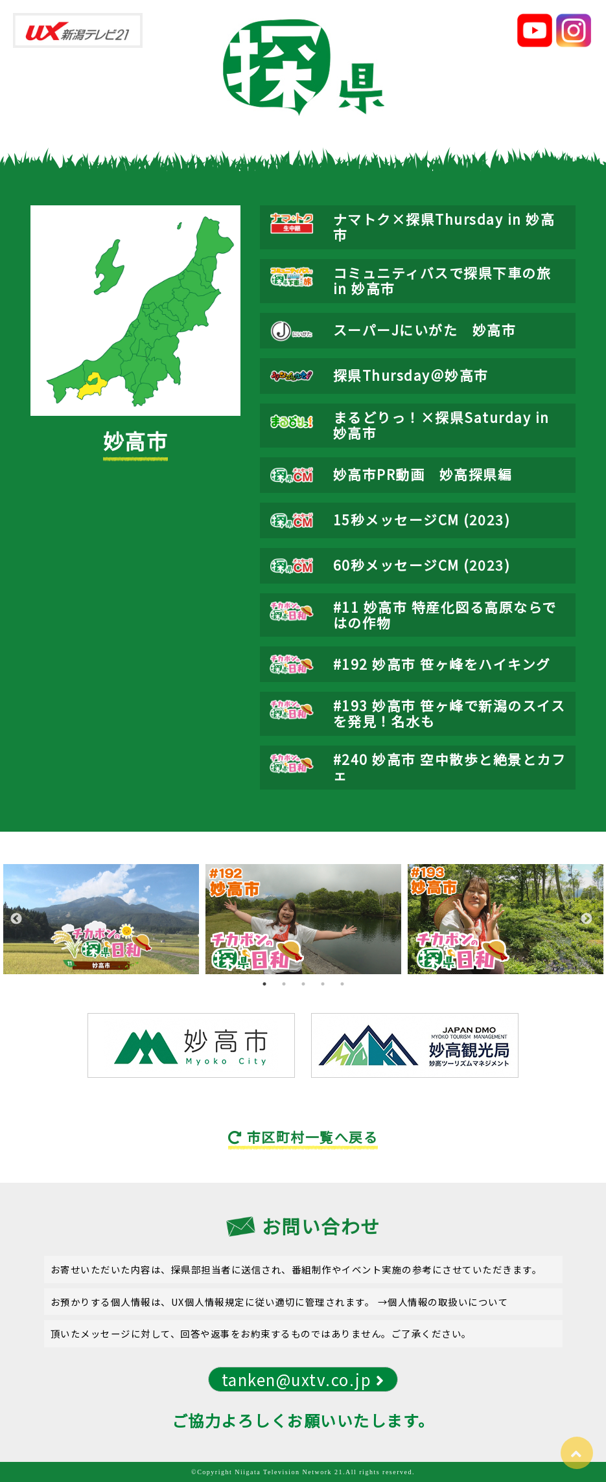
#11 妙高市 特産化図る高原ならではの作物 (445, 614)
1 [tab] (264, 983)
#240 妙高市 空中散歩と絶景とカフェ (449, 766)
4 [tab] (322, 983)
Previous (16, 919)
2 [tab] (283, 983)
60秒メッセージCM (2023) (422, 565)
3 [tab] (303, 983)
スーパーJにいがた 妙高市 (425, 329)
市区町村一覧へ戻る (303, 1136)
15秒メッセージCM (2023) (422, 519)
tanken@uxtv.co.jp (303, 1379)
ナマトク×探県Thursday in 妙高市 (444, 226)
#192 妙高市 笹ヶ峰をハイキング (442, 664)
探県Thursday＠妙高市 (411, 375)
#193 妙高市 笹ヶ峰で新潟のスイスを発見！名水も (449, 713)
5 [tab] (342, 983)
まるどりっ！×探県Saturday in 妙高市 (441, 424)
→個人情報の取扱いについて (443, 1301)
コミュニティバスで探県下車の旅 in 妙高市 (442, 280)
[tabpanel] (101, 919)
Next (586, 919)
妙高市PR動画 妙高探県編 (423, 474)
